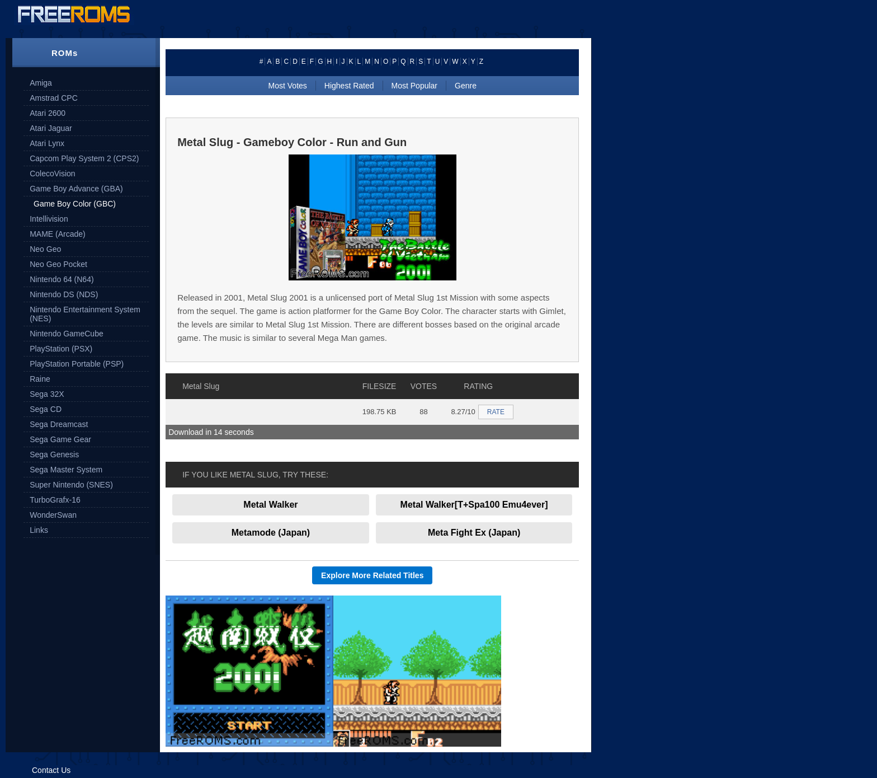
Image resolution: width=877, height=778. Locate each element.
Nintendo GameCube (66, 333)
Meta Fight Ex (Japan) (474, 532)
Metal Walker (270, 504)
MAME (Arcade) (58, 233)
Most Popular (414, 85)
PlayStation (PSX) (61, 348)
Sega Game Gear (60, 439)
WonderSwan (53, 514)
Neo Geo (45, 249)
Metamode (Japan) (271, 532)
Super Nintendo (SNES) (71, 484)
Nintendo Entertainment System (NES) (85, 314)
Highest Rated (349, 85)
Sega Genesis (54, 454)
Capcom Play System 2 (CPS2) (84, 158)
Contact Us (51, 770)
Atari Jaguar (51, 128)
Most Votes (287, 85)
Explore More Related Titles (372, 575)
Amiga (41, 82)
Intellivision (49, 218)
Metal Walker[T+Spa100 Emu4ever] (474, 504)
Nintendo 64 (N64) (61, 279)
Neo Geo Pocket (58, 264)
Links (39, 530)
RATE (495, 412)
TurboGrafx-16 (55, 499)
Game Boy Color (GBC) (75, 203)
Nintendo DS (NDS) (64, 294)
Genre (466, 85)
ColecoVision (52, 173)
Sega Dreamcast (59, 424)
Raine (40, 378)
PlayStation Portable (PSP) (77, 363)
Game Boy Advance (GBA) (76, 188)
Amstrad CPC (54, 97)
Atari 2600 (47, 113)
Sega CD (46, 409)
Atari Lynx (47, 143)
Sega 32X (47, 394)
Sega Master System (66, 469)
